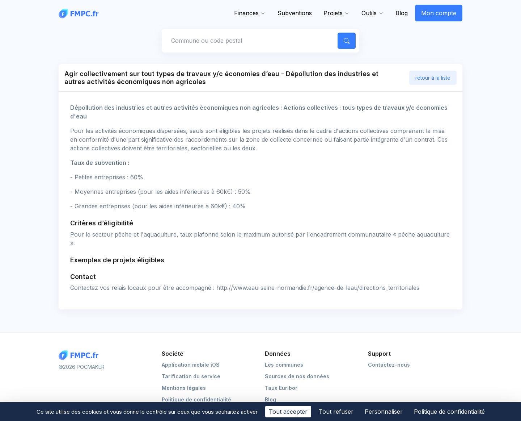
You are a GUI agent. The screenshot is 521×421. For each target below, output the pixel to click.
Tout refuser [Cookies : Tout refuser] (336, 411)
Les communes (284, 365)
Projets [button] (333, 13)
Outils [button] (369, 13)
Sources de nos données (297, 376)
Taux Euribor (281, 388)
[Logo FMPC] (80, 355)
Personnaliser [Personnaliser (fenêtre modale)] (384, 411)
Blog (401, 13)
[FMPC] (80, 13)
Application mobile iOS (191, 365)
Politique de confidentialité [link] (449, 411)
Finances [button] (246, 13)
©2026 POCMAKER (82, 367)
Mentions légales (184, 388)
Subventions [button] (295, 13)
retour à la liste (432, 78)
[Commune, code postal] (248, 41)
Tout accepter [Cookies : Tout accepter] (288, 411)
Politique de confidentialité (196, 399)
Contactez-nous (389, 365)
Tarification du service (191, 376)
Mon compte (438, 13)
